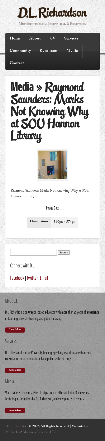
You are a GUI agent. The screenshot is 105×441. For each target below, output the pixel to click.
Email (44, 277)
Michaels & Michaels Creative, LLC (31, 432)
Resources (48, 51)
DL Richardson (16, 427)
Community (20, 51)
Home (15, 38)
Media (72, 51)
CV (52, 38)
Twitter (32, 277)
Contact (17, 63)
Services (71, 38)
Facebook (17, 277)
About (35, 38)
